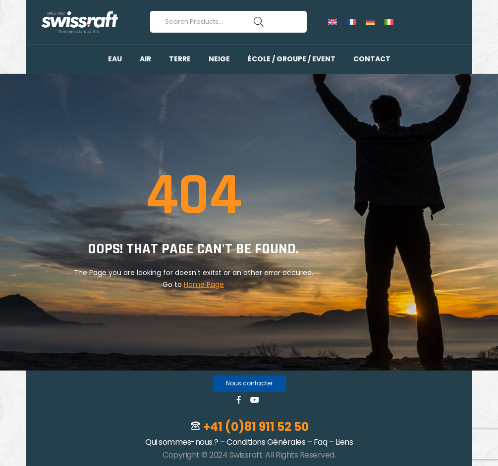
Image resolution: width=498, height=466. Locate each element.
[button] (249, 383)
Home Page (204, 284)
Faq (321, 442)
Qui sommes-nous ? (182, 442)
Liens (344, 442)
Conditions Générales (265, 442)
